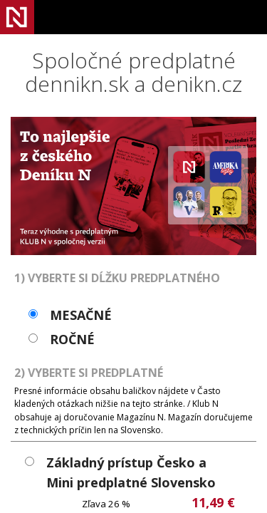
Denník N (17, 17)
